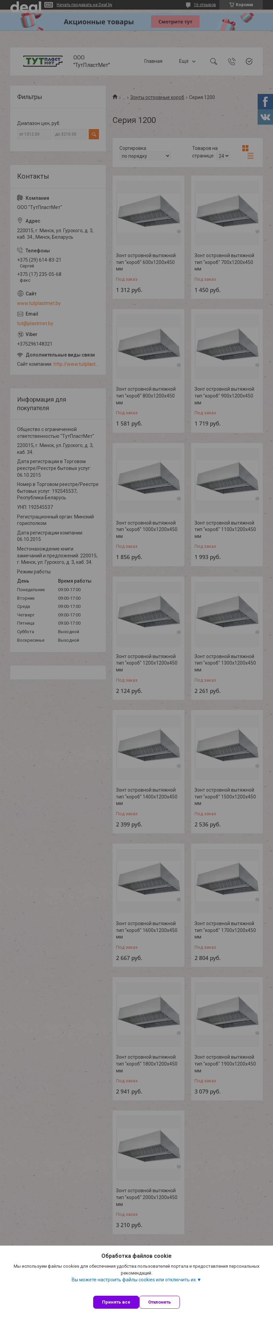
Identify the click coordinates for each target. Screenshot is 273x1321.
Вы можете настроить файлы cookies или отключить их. (134, 1279)
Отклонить (159, 1302)
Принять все (116, 1302)
